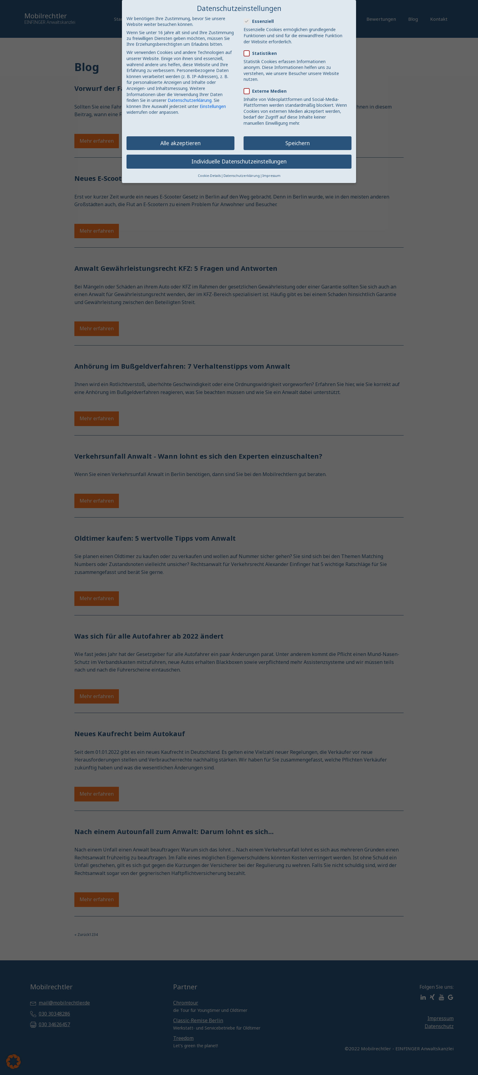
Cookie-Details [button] (209, 176)
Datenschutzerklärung (190, 100)
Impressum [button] (271, 176)
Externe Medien (267, 91)
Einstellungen (213, 106)
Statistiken (262, 53)
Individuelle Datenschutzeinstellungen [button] (239, 161)
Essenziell (261, 21)
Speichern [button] (297, 143)
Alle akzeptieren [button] (180, 143)
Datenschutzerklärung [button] (241, 176)
